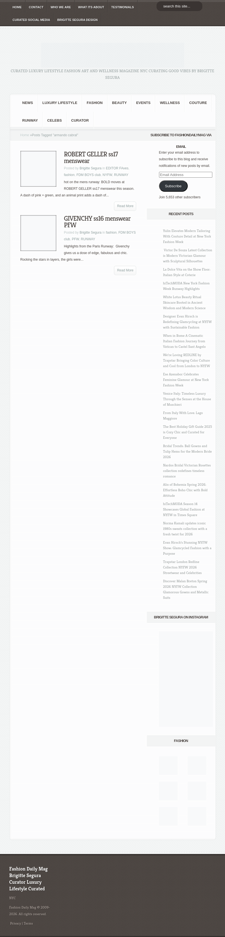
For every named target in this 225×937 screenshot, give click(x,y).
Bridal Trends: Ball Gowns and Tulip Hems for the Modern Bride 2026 (187, 451)
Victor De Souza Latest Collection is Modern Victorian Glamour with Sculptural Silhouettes (187, 255)
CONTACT (36, 7)
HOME (17, 7)
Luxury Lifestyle (60, 103)
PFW (75, 239)
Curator (80, 120)
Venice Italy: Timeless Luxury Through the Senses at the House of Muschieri (187, 399)
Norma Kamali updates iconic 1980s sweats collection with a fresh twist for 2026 (185, 528)
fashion (95, 103)
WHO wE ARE (61, 7)
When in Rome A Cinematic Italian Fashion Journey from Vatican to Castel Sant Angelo (184, 341)
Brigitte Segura (90, 168)
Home (24, 135)
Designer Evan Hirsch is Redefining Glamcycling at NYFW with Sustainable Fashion (187, 322)
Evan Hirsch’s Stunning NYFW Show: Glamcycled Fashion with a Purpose (187, 548)
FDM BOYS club (88, 175)
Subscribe (173, 186)
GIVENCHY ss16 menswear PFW (97, 221)
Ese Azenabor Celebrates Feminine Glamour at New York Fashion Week (186, 380)
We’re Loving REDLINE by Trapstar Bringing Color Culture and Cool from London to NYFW (186, 360)
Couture (198, 103)
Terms (28, 923)
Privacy (15, 923)
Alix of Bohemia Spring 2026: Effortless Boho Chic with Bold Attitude (185, 490)
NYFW (107, 175)
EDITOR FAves (117, 168)
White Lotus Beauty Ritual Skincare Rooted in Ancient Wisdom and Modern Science (184, 302)
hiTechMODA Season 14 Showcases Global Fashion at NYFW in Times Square (184, 509)
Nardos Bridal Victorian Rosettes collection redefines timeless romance (187, 471)
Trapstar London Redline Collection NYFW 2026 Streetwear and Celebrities (182, 567)
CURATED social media (31, 20)
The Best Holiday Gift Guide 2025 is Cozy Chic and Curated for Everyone (187, 432)
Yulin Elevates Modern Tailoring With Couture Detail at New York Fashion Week (187, 236)
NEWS (27, 103)
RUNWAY (30, 120)
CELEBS (54, 120)
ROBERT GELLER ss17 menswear (91, 157)
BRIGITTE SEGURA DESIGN (77, 20)
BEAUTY (119, 103)
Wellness (170, 103)
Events (143, 103)
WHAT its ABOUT (91, 7)
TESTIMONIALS (122, 7)
